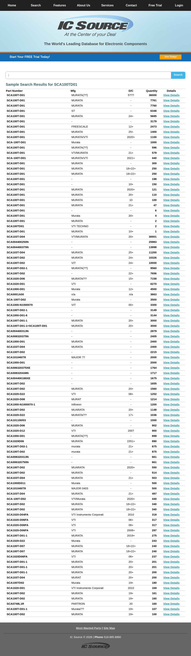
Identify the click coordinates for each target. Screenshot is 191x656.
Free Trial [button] (155, 5)
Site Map (109, 628)
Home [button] (12, 5)
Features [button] (60, 5)
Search (178, 74)
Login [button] (179, 5)
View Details (171, 95)
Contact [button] (131, 5)
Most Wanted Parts (88, 628)
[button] (95, 26)
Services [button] (107, 5)
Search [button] (36, 5)
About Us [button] (83, 5)
